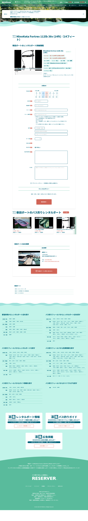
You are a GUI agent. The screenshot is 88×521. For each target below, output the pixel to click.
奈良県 (22, 332)
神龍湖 (59, 381)
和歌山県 (26, 332)
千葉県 (18, 323)
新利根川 (54, 323)
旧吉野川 (67, 342)
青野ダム (62, 337)
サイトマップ (36, 499)
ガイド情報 (23, 5)
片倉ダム (79, 325)
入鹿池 (10, 370)
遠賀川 (54, 346)
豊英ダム (64, 325)
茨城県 (10, 323)
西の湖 (58, 335)
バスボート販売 (41, 5)
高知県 (26, 335)
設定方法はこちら (15, 16)
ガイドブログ (31, 5)
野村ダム (72, 342)
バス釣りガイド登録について (64, 439)
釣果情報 (15, 5)
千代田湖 (58, 330)
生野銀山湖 (71, 335)
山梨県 (10, 326)
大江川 (58, 372)
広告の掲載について (44, 459)
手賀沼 (58, 327)
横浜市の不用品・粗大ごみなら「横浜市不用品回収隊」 (44, 507)
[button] (74, 226)
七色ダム (14, 370)
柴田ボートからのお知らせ (20, 294)
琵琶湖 (54, 335)
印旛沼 (54, 327)
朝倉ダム (60, 385)
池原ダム (67, 337)
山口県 (14, 335)
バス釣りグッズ (72, 5)
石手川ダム (81, 342)
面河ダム (15, 379)
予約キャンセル (82, 5)
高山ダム (70, 375)
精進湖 (54, 330)
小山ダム (70, 323)
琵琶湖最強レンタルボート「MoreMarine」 (44, 512)
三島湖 (59, 325)
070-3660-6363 (48, 260)
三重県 (14, 329)
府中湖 (82, 381)
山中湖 (66, 330)
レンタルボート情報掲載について (24, 439)
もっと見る (66, 213)
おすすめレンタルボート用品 (59, 5)
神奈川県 (17, 2)
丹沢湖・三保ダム (64, 327)
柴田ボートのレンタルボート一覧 (21, 290)
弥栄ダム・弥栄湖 (61, 342)
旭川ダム (54, 342)
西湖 (62, 330)
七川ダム (54, 339)
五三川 (54, 372)
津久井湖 (70, 327)
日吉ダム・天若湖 (64, 335)
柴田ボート (18, 287)
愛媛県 (22, 335)
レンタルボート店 (6, 5)
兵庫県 (18, 332)
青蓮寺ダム (72, 372)
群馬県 (14, 323)
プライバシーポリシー (52, 499)
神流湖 (75, 323)
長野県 (14, 326)
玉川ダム (68, 383)
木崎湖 (74, 330)
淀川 (74, 375)
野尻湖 (78, 330)
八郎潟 (10, 358)
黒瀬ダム (10, 379)
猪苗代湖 (80, 358)
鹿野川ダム (21, 379)
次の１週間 (56, 90)
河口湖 (70, 330)
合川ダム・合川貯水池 (79, 337)
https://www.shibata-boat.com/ (52, 262)
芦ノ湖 (79, 327)
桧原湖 (23, 358)
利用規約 (43, 499)
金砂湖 (76, 342)
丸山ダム (72, 381)
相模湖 (75, 327)
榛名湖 (79, 323)
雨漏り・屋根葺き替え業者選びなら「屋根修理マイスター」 (44, 508)
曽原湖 (27, 358)
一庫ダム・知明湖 (56, 337)
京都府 (14, 332)
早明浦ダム (26, 379)
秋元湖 (19, 358)
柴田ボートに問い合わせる (44, 272)
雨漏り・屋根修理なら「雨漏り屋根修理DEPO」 (44, 510)
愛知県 (10, 329)
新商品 (48, 5)
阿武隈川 (54, 358)
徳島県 (18, 335)
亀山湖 (74, 325)
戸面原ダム (55, 325)
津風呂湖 (72, 337)
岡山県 (10, 335)
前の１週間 (38, 90)
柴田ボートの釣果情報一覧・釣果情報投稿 (22, 292)
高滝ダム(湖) (69, 325)
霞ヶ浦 (59, 323)
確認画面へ (44, 202)
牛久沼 (66, 323)
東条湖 (75, 335)
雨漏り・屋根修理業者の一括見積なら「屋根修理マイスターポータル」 (44, 513)
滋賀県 (10, 332)
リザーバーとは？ (26, 499)
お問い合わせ (62, 499)
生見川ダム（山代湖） (66, 381)
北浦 (62, 323)
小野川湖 (14, 358)
